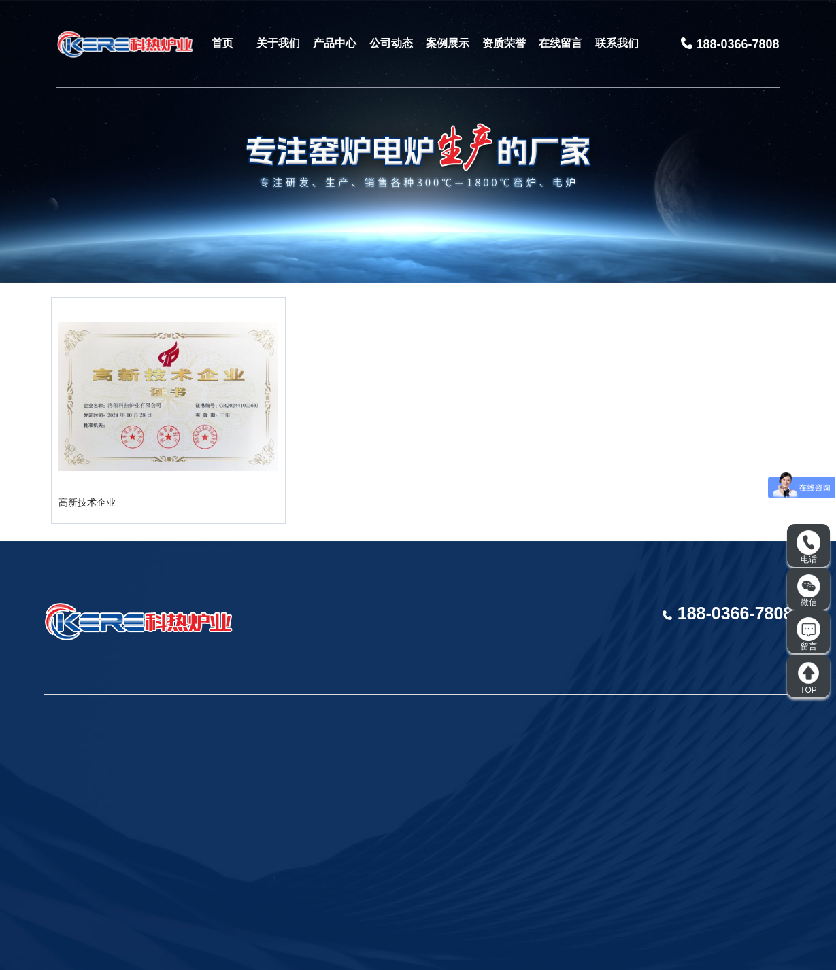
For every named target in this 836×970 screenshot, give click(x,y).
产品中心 (334, 43)
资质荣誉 (504, 43)
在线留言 (560, 43)
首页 (222, 43)
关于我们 (278, 43)
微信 (808, 590)
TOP (808, 678)
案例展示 (447, 43)
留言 (808, 634)
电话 (808, 547)
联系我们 (617, 43)
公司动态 (391, 43)
